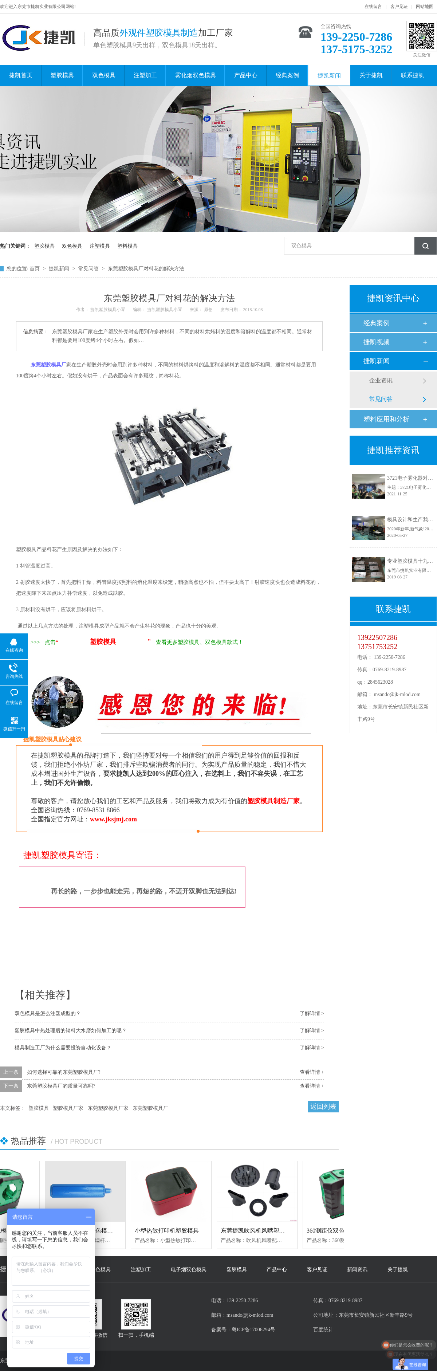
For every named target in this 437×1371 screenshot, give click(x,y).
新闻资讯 (357, 1269)
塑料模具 (127, 246)
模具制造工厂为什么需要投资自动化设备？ (63, 1047)
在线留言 (373, 6)
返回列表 (323, 1106)
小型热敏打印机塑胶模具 (169, 1230)
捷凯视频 (376, 342)
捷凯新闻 (329, 75)
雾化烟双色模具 (195, 75)
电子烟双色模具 (188, 1269)
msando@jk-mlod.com (397, 694)
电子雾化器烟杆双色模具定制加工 (94, 1230)
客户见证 (399, 6)
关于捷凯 (371, 75)
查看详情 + (312, 1072)
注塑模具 (100, 246)
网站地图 (424, 6)
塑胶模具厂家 (68, 1108)
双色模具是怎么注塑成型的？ (48, 1013)
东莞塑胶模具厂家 (108, 1108)
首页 (35, 268)
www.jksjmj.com (113, 819)
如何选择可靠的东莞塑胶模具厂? (64, 1072)
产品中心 (245, 75)
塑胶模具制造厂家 (273, 801)
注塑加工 (145, 75)
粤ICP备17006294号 (253, 1329)
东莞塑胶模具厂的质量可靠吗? (61, 1086)
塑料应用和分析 (386, 419)
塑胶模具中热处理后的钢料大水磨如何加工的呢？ (71, 1030)
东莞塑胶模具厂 (150, 1108)
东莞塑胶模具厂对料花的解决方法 (146, 268)
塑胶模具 (62, 75)
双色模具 (103, 75)
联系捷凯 (412, 75)
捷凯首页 (20, 75)
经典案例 (287, 75)
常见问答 (89, 268)
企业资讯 (381, 380)
